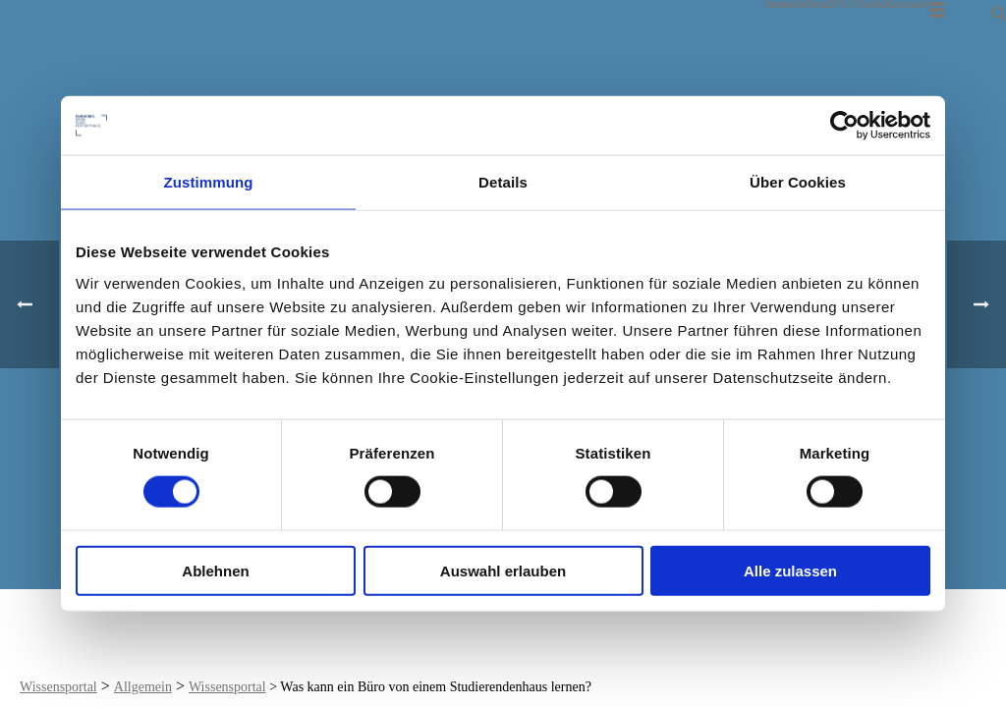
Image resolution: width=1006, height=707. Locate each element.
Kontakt (906, 3)
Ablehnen (215, 570)
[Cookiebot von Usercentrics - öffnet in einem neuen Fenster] (844, 125)
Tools (870, 3)
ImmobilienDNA (809, 3)
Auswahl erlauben (503, 570)
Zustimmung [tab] (208, 182)
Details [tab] (503, 182)
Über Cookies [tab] (798, 182)
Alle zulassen (790, 570)
